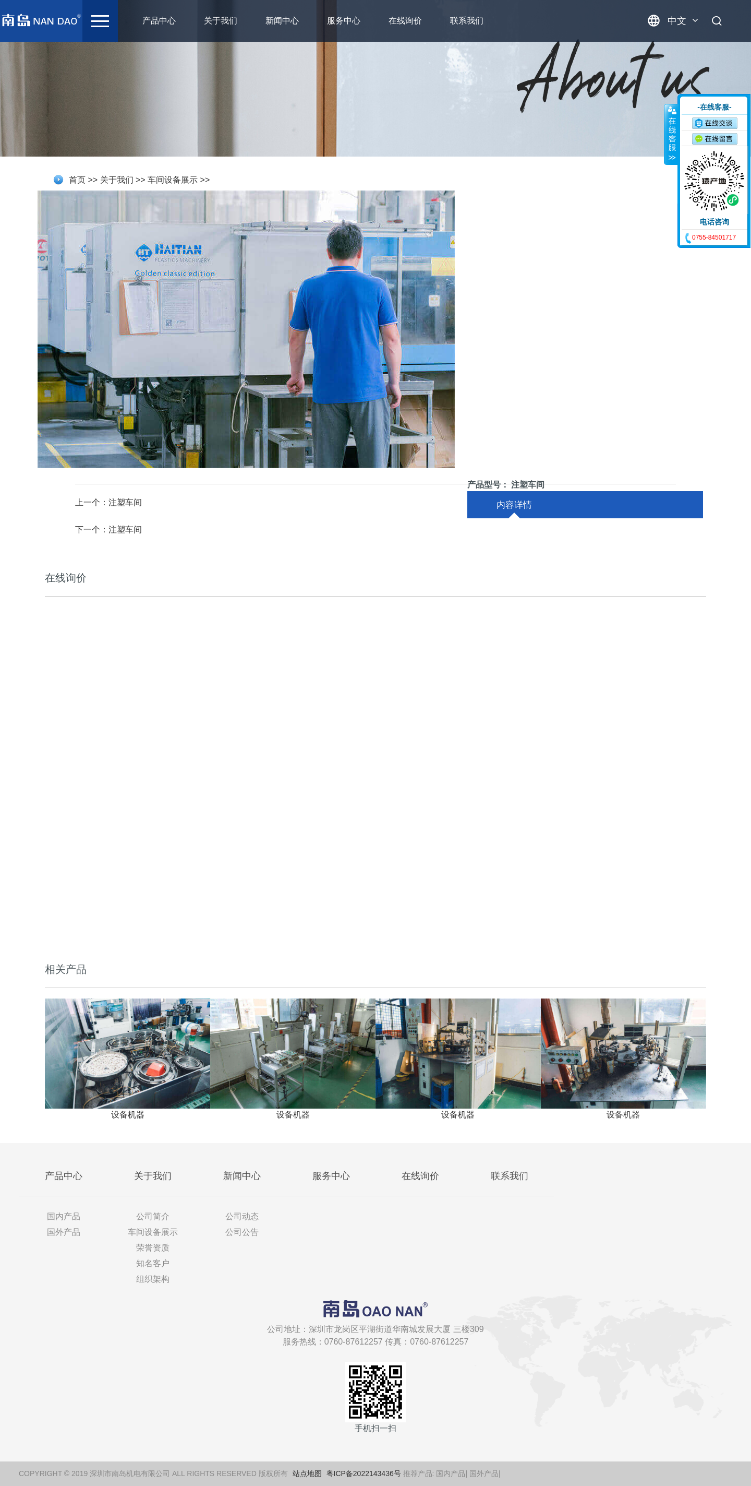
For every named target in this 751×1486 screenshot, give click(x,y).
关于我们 (244, 20)
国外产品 (63, 1232)
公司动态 (242, 1216)
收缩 (671, 134)
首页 (77, 179)
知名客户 (152, 1263)
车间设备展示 (173, 179)
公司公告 (242, 1232)
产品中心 (183, 20)
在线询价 (429, 20)
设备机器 (127, 1114)
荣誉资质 (152, 1247)
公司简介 (152, 1216)
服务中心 (367, 20)
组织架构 (152, 1279)
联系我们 (490, 20)
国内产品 (63, 1216)
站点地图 (307, 1473)
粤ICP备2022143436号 (363, 1473)
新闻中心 (306, 20)
